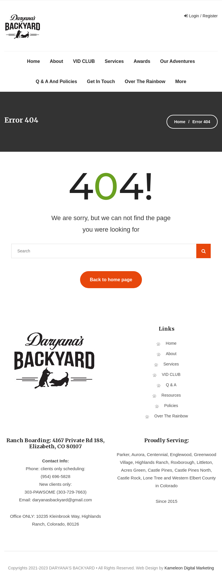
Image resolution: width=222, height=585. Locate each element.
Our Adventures (177, 61)
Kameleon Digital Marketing (189, 568)
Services (114, 61)
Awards (142, 61)
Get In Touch (101, 81)
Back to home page (111, 279)
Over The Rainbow (145, 81)
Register (210, 16)
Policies (171, 405)
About (56, 61)
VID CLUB (84, 61)
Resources (171, 395)
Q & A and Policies (56, 81)
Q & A (171, 384)
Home (33, 61)
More (180, 81)
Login (193, 16)
